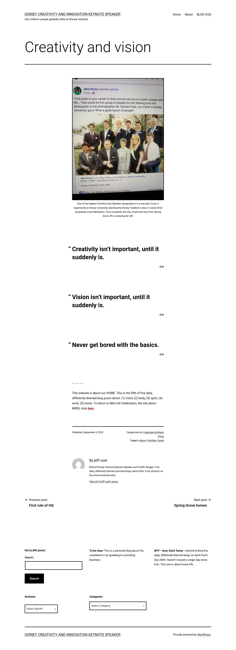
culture (142, 440)
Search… (30, 557)
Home (177, 14)
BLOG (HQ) (204, 14)
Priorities (151, 440)
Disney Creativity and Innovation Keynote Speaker (72, 14)
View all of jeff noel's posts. (103, 481)
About (189, 14)
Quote (160, 440)
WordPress (204, 634)
